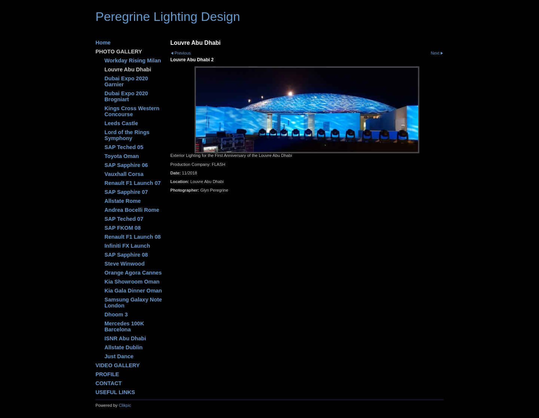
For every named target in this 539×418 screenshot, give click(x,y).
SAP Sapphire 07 (126, 192)
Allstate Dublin (123, 347)
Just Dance (119, 356)
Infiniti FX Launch (127, 246)
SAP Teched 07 (123, 219)
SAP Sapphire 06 (126, 165)
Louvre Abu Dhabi (127, 69)
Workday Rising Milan (132, 61)
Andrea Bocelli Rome (131, 210)
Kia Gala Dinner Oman (133, 291)
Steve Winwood (124, 264)
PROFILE (107, 374)
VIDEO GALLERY (117, 365)
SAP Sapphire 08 (126, 255)
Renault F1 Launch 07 (132, 183)
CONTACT (108, 383)
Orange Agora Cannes (133, 273)
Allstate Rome (122, 201)
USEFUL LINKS (115, 392)
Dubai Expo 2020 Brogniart (126, 96)
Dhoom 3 (116, 315)
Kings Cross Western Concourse (131, 111)
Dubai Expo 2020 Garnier (126, 81)
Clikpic (125, 405)
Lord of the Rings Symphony (126, 135)
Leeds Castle (121, 123)
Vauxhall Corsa (123, 174)
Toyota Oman (121, 156)
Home (102, 43)
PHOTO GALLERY (118, 52)
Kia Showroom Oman (131, 282)
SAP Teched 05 (123, 147)
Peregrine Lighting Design (167, 17)
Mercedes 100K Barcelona (124, 326)
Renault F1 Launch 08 (132, 237)
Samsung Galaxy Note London (133, 303)
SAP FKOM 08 (122, 228)
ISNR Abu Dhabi (125, 338)
